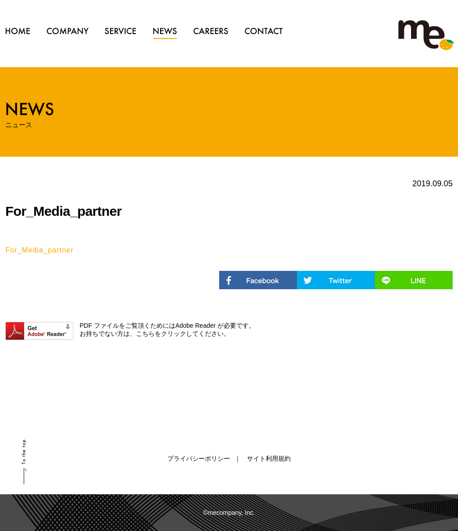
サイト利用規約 (269, 458)
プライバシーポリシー (198, 458)
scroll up (24, 462)
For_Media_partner (39, 250)
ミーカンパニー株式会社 (426, 35)
